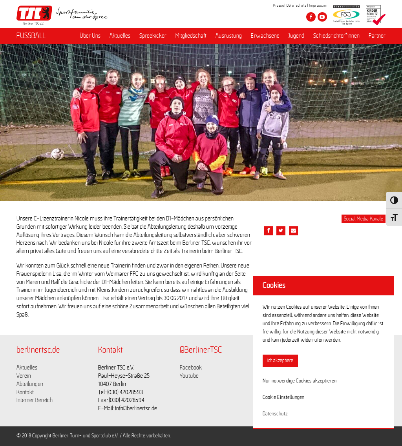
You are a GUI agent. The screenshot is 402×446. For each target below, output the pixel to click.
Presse (278, 5)
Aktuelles (120, 36)
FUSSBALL (31, 36)
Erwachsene (265, 36)
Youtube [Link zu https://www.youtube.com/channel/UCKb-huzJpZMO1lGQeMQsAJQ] (189, 376)
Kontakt (25, 392)
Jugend (296, 36)
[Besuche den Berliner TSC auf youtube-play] (322, 17)
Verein (23, 376)
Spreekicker (152, 36)
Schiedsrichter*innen (336, 36)
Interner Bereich (34, 400)
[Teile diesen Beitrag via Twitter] (280, 230)
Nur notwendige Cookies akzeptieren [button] (299, 381)
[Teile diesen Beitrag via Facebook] (268, 230)
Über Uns (90, 36)
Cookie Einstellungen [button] (283, 397)
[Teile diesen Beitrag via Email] (293, 230)
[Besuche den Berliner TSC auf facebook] (311, 17)
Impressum (318, 5)
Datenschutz (297, 5)
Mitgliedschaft (190, 36)
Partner (377, 36)
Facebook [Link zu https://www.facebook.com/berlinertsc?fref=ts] (191, 367)
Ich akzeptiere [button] (280, 360)
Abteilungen (29, 384)
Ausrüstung (229, 36)
